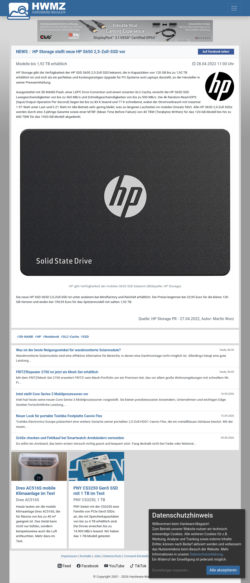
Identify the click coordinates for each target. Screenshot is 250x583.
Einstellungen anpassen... (171, 570)
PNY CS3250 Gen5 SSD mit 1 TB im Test (96, 491)
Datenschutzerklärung (206, 554)
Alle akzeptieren (223, 570)
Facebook (88, 566)
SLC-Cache (70, 336)
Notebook (51, 336)
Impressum (69, 556)
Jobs (97, 556)
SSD (85, 336)
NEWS (22, 51)
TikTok (138, 566)
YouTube (114, 566)
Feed (64, 566)
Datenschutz (112, 556)
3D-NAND (25, 336)
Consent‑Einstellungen (140, 556)
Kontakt (85, 556)
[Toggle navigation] (234, 8)
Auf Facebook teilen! (216, 51)
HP (38, 336)
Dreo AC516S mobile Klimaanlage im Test (36, 491)
